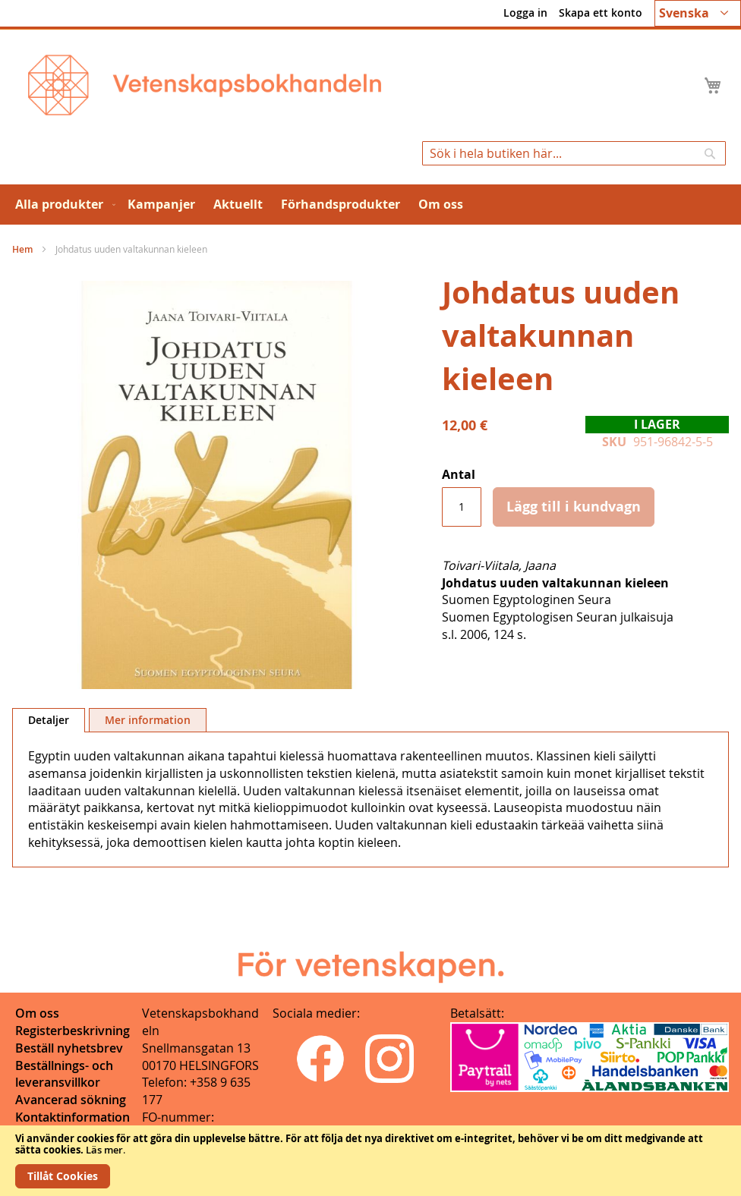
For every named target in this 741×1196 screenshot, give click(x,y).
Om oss (37, 1013)
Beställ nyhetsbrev (69, 1048)
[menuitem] (62, 204)
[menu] (370, 204)
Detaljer (48, 720)
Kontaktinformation (72, 1117)
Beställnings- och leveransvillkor (64, 1074)
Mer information (148, 720)
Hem (22, 249)
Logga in (525, 12)
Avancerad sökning (70, 1099)
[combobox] (574, 153)
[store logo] (204, 85)
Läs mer (104, 1150)
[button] (697, 13)
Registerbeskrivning (72, 1030)
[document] (370, 1160)
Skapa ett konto (600, 12)
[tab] (48, 720)
